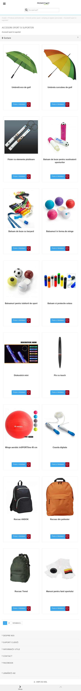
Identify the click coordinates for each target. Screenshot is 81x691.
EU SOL (44, 682)
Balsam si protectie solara (60, 303)
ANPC (38, 682)
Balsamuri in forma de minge (59, 231)
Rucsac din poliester (60, 519)
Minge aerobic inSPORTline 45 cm (21, 447)
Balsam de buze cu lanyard (21, 231)
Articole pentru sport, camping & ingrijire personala (44, 18)
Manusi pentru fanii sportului (59, 591)
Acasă (4, 18)
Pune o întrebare (19, 104)
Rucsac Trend (21, 591)
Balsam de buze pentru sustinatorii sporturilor (59, 160)
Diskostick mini (21, 375)
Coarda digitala (60, 447)
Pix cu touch (60, 375)
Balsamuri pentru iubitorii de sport (21, 303)
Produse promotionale (16, 18)
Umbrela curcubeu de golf (60, 87)
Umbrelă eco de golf (21, 87)
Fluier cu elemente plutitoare (21, 159)
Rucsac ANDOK (21, 519)
